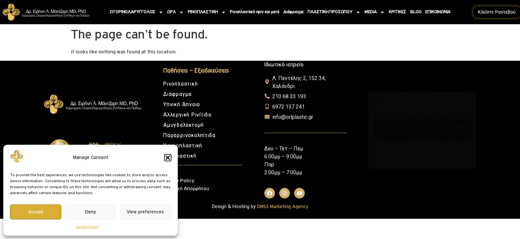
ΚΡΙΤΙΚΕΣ (397, 12)
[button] (167, 157)
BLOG (415, 12)
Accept (35, 211)
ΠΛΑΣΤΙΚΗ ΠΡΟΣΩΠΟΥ (333, 12)
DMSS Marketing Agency (282, 206)
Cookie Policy (87, 227)
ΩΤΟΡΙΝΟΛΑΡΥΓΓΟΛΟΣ (136, 12)
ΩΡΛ (175, 12)
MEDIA (374, 12)
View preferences (145, 211)
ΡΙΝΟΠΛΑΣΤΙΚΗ (207, 12)
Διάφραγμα (293, 12)
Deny (90, 211)
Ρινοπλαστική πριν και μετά (254, 12)
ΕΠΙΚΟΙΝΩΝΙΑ (437, 12)
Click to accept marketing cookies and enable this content (422, 130)
